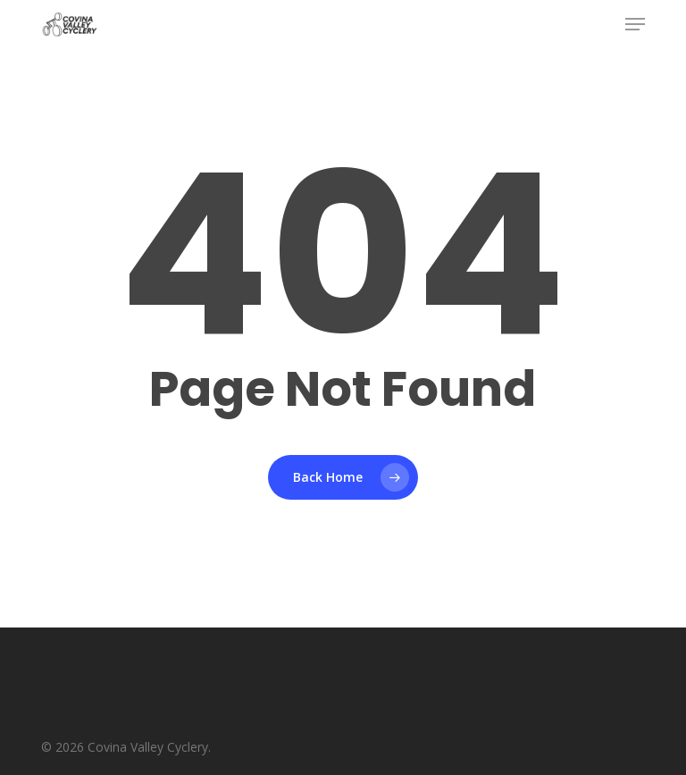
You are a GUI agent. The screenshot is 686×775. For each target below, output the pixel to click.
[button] (635, 24)
